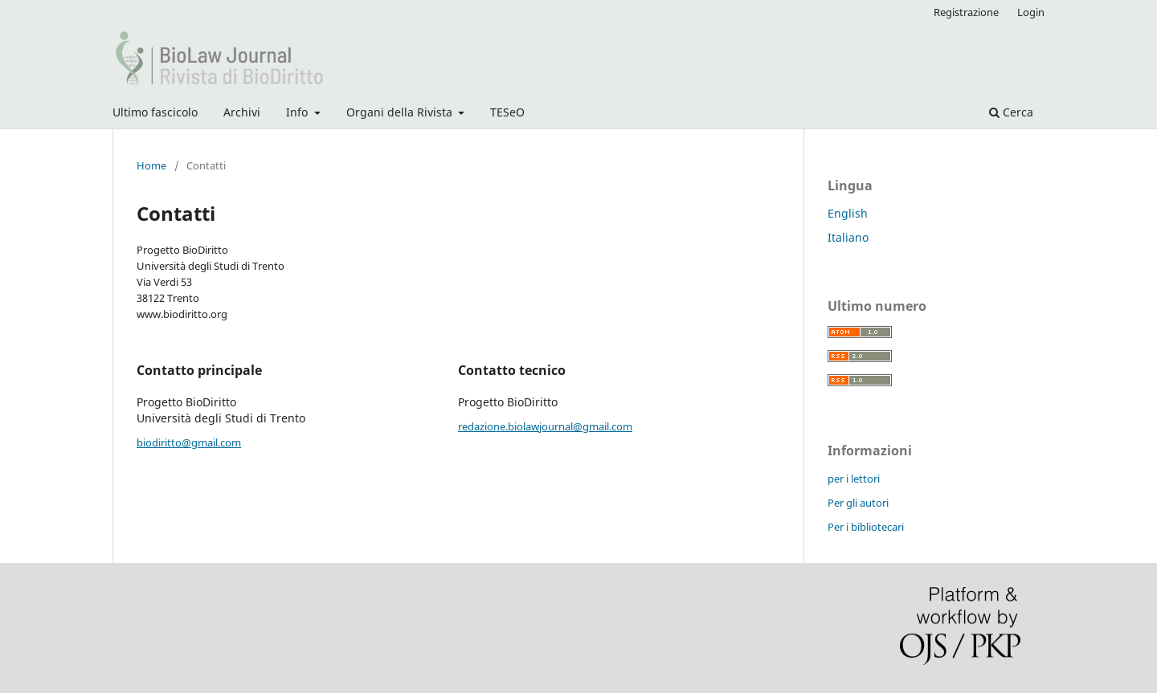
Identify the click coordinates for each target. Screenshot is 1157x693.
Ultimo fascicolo (155, 112)
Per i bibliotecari (866, 527)
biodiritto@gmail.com (189, 442)
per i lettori (854, 478)
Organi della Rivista (401, 112)
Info (298, 112)
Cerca (1011, 112)
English (848, 213)
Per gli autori (858, 502)
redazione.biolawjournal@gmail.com (545, 426)
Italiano (848, 237)
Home (151, 165)
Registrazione (966, 12)
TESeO (507, 112)
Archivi (241, 112)
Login (1031, 12)
